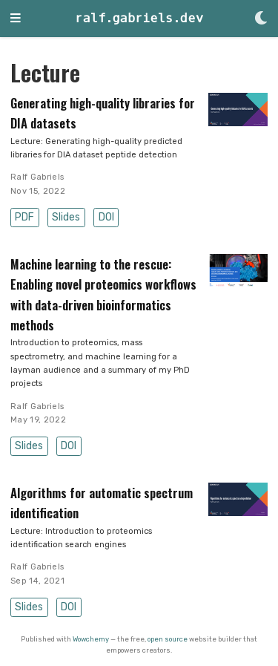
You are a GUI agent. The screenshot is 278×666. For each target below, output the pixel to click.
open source (168, 639)
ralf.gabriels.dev (139, 18)
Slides (66, 217)
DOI (106, 217)
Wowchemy (91, 639)
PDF (24, 217)
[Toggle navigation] (15, 18)
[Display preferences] (261, 18)
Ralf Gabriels (37, 177)
